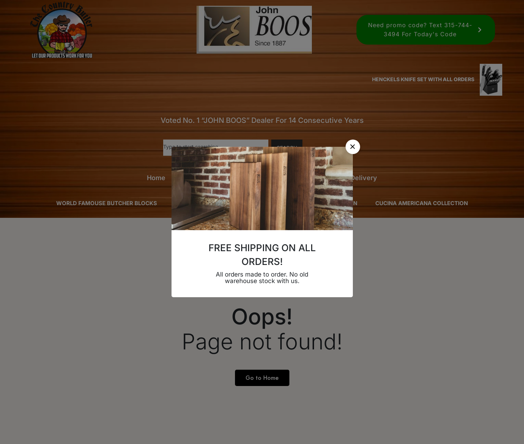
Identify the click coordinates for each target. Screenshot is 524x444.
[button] (353, 147)
